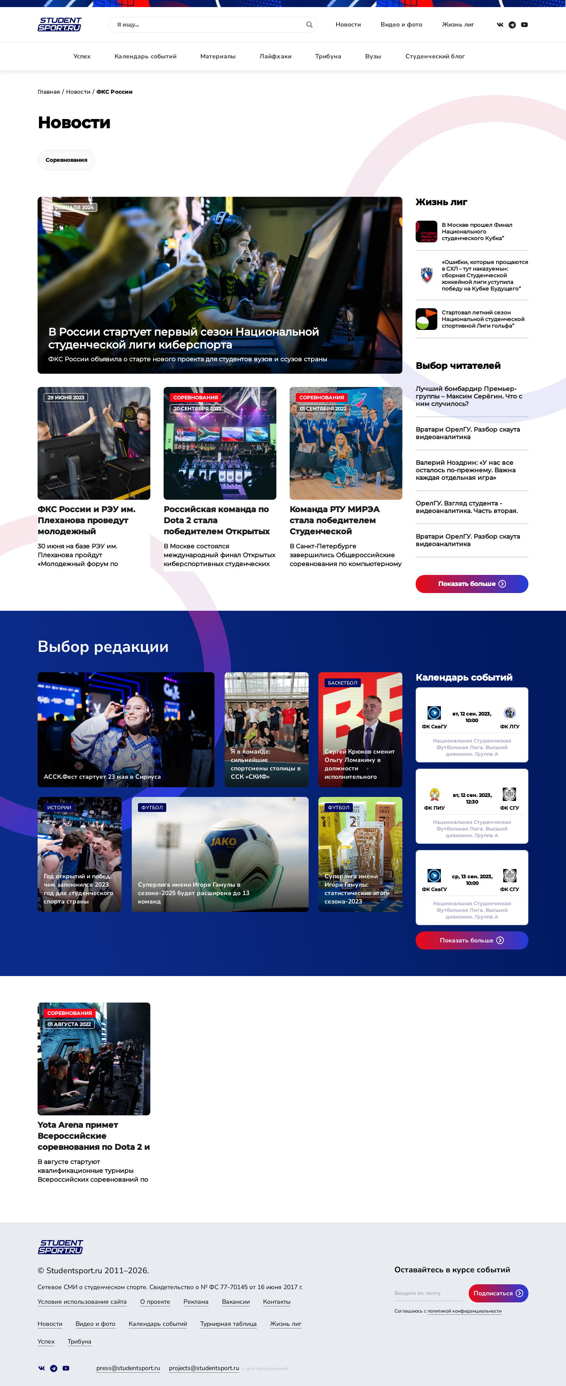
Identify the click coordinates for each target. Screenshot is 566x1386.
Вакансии (236, 1302)
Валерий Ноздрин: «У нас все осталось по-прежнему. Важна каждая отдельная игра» (466, 470)
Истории (59, 807)
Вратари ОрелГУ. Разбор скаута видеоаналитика (468, 433)
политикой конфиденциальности (464, 1311)
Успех (82, 56)
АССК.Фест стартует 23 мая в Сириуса (102, 777)
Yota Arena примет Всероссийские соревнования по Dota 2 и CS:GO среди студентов (94, 1136)
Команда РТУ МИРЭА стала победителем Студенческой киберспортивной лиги (341, 521)
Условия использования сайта (82, 1302)
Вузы (373, 56)
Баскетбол (342, 683)
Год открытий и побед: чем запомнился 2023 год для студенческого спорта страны (78, 889)
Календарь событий (145, 56)
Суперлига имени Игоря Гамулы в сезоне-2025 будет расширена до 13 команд (193, 893)
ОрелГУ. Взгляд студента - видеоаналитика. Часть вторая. (467, 507)
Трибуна (328, 56)
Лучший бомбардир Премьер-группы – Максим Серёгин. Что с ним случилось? (469, 396)
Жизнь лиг (458, 24)
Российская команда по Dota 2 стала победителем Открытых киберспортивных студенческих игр (217, 521)
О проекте (155, 1302)
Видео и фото (401, 24)
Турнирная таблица (228, 1324)
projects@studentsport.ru (204, 1368)
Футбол (152, 807)
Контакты (277, 1302)
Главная (49, 91)
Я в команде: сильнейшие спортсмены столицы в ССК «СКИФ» (266, 764)
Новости (348, 24)
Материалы (218, 56)
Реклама (196, 1302)
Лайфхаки (275, 56)
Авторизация (508, 56)
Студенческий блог (435, 56)
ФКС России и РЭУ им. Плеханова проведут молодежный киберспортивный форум (93, 521)
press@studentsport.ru (128, 1368)
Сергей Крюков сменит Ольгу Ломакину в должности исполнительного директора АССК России (360, 764)
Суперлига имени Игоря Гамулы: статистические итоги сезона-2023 (357, 889)
